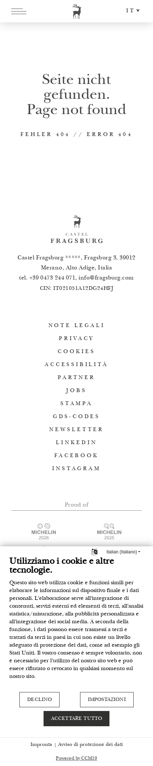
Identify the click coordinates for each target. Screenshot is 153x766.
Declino (39, 699)
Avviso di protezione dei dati (90, 744)
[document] (76, 623)
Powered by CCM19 (76, 758)
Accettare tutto (76, 718)
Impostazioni (107, 699)
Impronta (41, 744)
